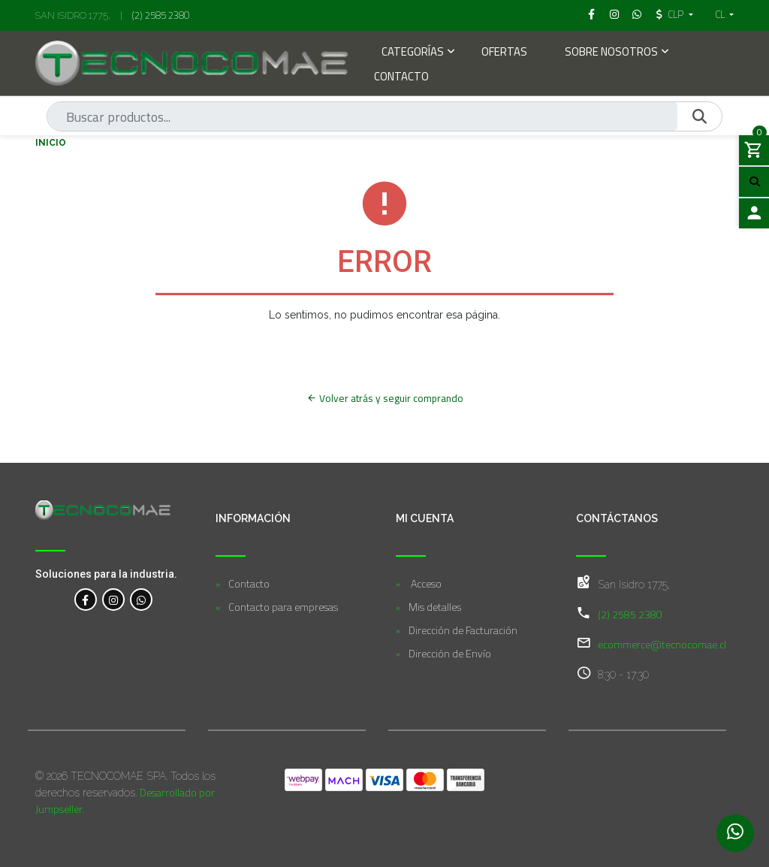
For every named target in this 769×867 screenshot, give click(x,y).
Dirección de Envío (450, 653)
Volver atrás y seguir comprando (384, 398)
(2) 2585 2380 (160, 15)
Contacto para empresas (283, 607)
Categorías (412, 53)
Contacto (401, 78)
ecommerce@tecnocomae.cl (662, 644)
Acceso (425, 583)
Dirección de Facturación (463, 630)
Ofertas (504, 53)
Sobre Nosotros (611, 53)
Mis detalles (435, 607)
